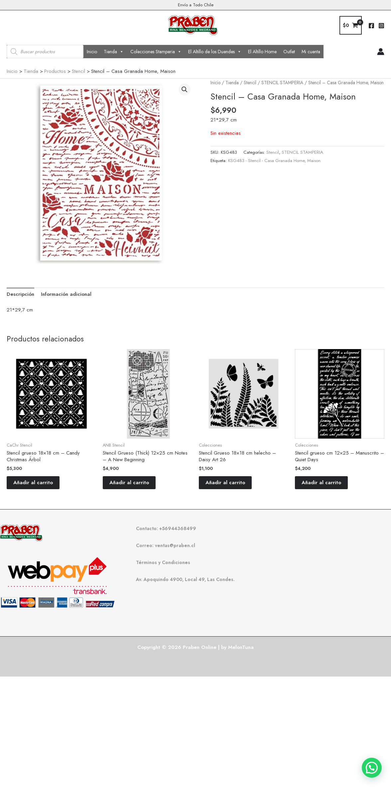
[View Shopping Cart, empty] (350, 25)
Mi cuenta (311, 51)
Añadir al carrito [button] (33, 482)
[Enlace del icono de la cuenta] (380, 51)
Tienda (114, 51)
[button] (185, 90)
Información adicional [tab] (66, 294)
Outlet (289, 51)
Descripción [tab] (20, 294)
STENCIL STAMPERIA (282, 82)
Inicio (92, 51)
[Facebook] (371, 26)
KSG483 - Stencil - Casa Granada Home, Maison (274, 160)
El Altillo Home (262, 51)
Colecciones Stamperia (156, 51)
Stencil (250, 82)
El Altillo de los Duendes (214, 51)
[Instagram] (381, 26)
